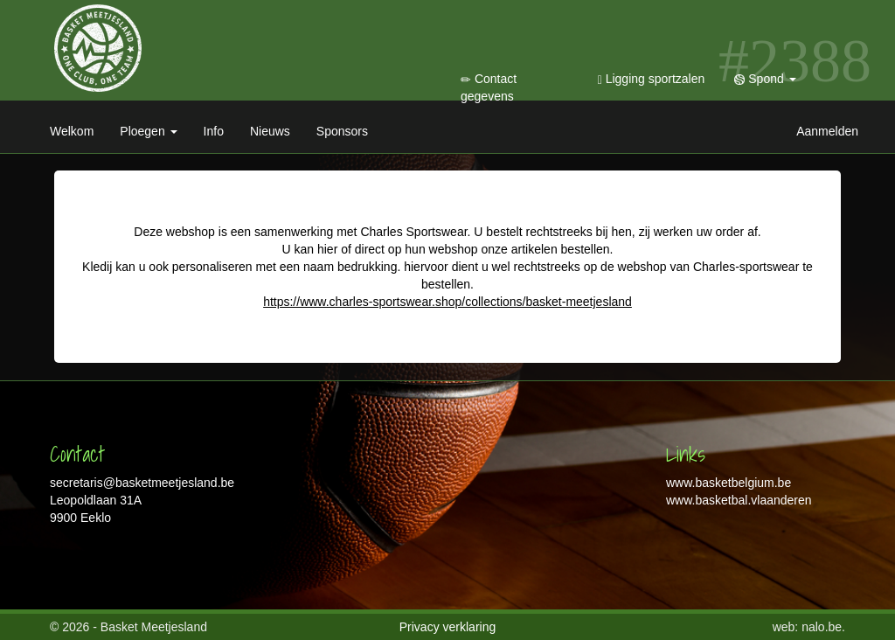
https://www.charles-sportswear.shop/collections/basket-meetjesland (447, 302)
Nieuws (270, 131)
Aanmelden (827, 131)
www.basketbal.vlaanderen (739, 500)
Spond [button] (764, 79)
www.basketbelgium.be (728, 483)
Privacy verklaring (447, 627)
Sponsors (342, 131)
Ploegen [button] (148, 131)
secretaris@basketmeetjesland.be (142, 483)
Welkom (72, 131)
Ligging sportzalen (651, 79)
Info (214, 131)
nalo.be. (823, 627)
